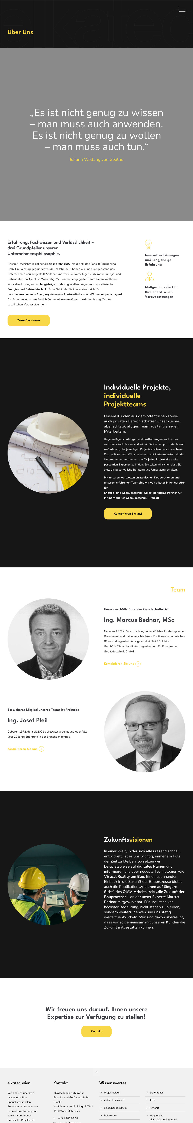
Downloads (157, 1092)
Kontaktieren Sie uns (119, 663)
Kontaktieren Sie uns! (128, 514)
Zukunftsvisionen (28, 320)
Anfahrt (154, 1108)
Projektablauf (112, 1092)
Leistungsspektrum (115, 1108)
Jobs (152, 1100)
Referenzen (110, 1115)
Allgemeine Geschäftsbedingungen (163, 1117)
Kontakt (96, 1031)
